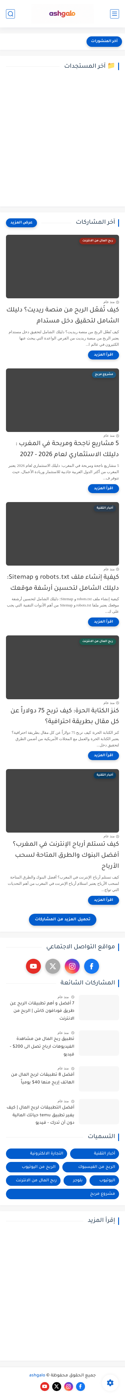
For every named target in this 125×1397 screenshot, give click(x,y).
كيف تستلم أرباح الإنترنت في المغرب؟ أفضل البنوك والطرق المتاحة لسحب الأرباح (66, 855)
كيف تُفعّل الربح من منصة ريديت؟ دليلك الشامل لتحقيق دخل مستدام (62, 316)
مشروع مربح (102, 1194)
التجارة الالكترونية (46, 1153)
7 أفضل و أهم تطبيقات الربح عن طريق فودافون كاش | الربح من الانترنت (42, 1011)
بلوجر (78, 1180)
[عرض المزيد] (21, 222)
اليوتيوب (107, 1180)
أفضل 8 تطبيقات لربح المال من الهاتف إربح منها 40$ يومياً (42, 1079)
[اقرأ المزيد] (103, 355)
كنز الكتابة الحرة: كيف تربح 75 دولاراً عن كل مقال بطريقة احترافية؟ (64, 717)
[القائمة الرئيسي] (114, 13)
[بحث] (10, 13)
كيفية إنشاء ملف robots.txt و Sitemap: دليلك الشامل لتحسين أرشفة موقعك (63, 583)
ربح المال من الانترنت (36, 1180)
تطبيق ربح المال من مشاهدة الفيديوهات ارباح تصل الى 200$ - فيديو (42, 1047)
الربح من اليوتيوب (38, 1167)
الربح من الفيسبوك (96, 1167)
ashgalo (37, 1375)
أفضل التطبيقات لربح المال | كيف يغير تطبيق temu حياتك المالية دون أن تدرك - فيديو (40, 1116)
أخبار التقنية (104, 1153)
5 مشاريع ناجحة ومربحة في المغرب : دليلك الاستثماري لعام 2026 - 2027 (67, 450)
